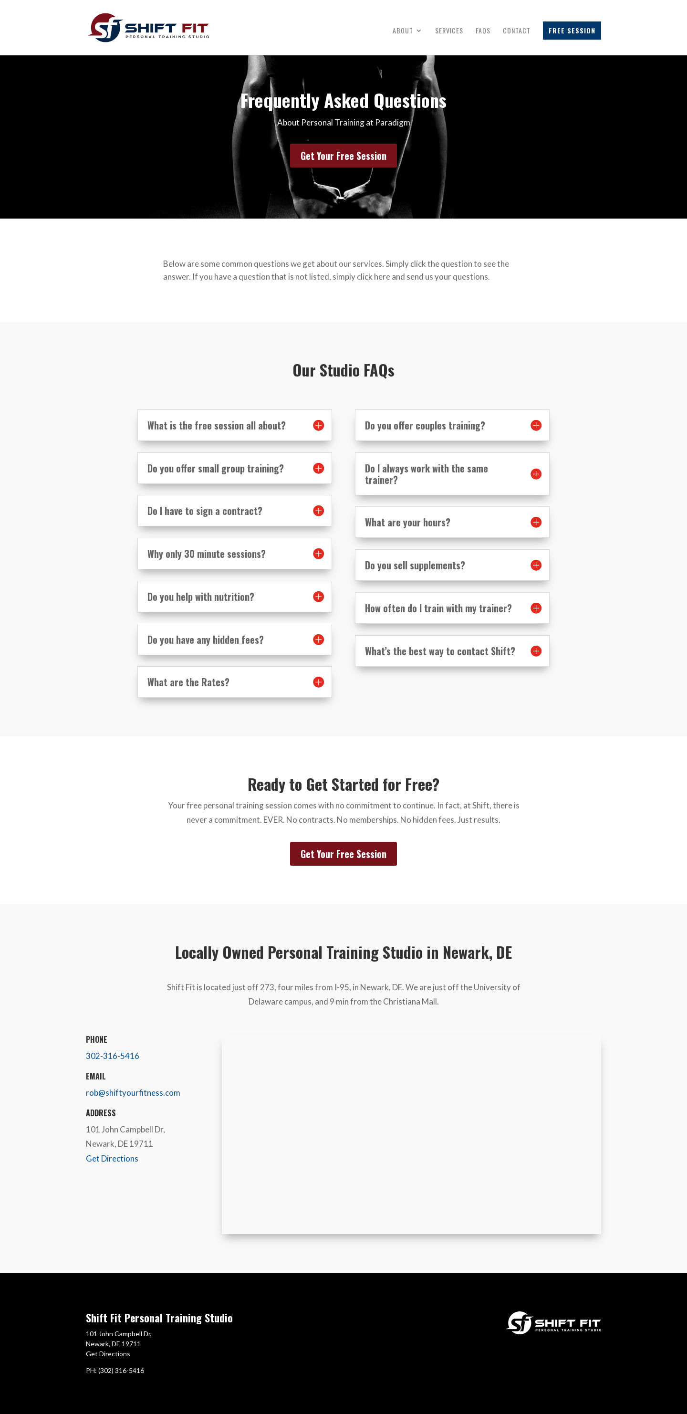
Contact (517, 31)
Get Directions (112, 1158)
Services (449, 31)
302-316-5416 (112, 1056)
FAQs (483, 31)
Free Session (572, 30)
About (403, 31)
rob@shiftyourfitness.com (133, 1093)
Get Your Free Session (343, 155)
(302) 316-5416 (121, 1370)
